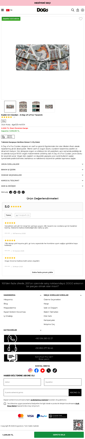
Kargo (46, 304)
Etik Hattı (48, 316)
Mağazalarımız (10, 308)
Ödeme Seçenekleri (52, 299)
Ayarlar (16, 436)
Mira (3, 121)
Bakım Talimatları (51, 312)
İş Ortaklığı (8, 316)
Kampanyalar (49, 320)
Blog (6, 304)
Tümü (8, 215)
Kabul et (68, 436)
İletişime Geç (49, 324)
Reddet (42, 436)
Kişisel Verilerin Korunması (15, 312)
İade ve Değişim (51, 308)
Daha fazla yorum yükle (42, 272)
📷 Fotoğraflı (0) (22, 215)
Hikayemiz (8, 299)
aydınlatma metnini (39, 400)
